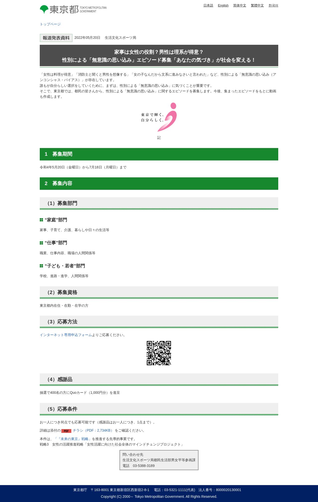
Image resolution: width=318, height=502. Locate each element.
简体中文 (239, 5)
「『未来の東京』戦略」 (73, 439)
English (223, 5)
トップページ (50, 24)
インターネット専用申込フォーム (66, 335)
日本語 (208, 5)
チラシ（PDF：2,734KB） (93, 430)
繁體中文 (257, 5)
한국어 (273, 5)
